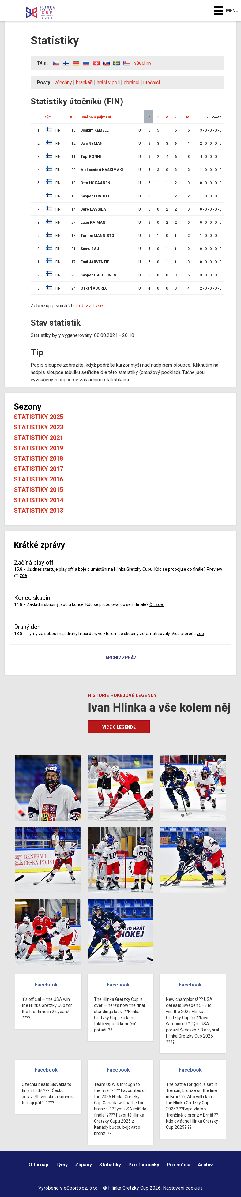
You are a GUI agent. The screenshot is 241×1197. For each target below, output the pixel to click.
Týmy (61, 1165)
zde (23, 575)
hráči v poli (108, 82)
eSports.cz (75, 1188)
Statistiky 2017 (38, 469)
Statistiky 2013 (38, 510)
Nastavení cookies (183, 1188)
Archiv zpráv (120, 658)
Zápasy (83, 1165)
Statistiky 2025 (38, 417)
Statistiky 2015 (38, 489)
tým (48, 117)
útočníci (151, 82)
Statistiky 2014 (38, 500)
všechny (143, 63)
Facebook (46, 985)
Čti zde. (156, 604)
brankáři (84, 82)
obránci (131, 82)
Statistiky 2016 (38, 479)
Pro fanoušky (143, 1165)
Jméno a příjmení (96, 117)
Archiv (205, 1165)
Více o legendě (119, 727)
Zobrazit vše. (90, 306)
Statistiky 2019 (38, 448)
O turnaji (38, 1165)
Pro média (178, 1165)
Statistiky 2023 (38, 427)
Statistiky (110, 1165)
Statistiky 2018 (38, 458)
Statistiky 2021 (38, 437)
